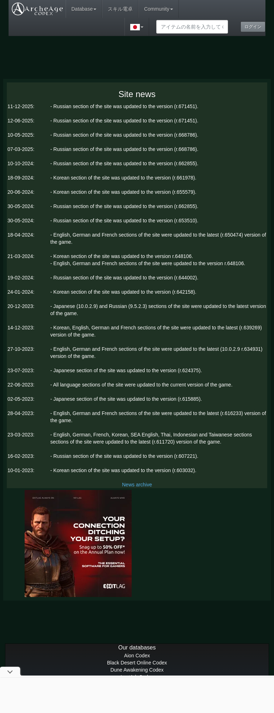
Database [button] (83, 9)
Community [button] (158, 9)
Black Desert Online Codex (137, 663)
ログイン (253, 26)
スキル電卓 (120, 9)
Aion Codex (137, 655)
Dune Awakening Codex (136, 670)
